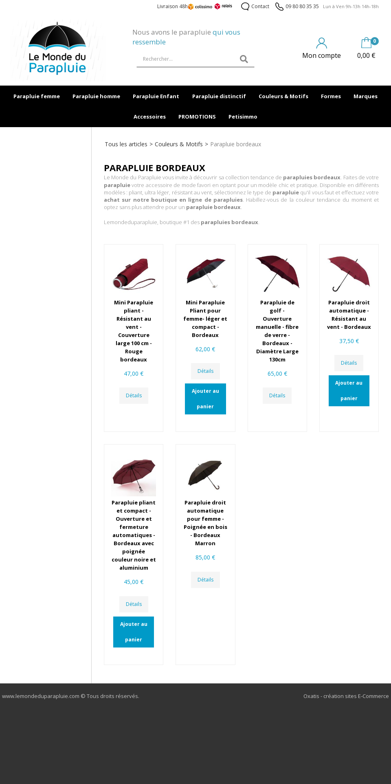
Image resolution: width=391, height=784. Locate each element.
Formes (331, 96)
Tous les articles (126, 144)
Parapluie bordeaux (235, 144)
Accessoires (150, 116)
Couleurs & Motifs (283, 96)
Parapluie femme (36, 96)
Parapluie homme (96, 96)
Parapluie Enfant (156, 96)
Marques (366, 96)
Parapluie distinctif (219, 96)
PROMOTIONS (197, 116)
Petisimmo (242, 116)
